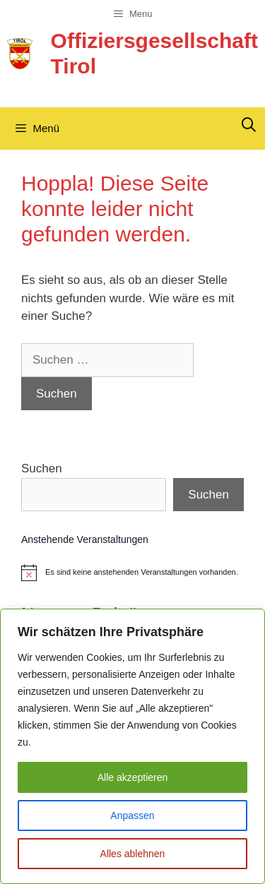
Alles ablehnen (132, 853)
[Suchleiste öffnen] (248, 125)
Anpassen (132, 815)
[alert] (132, 572)
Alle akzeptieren (133, 777)
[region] (132, 746)
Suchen (41, 468)
